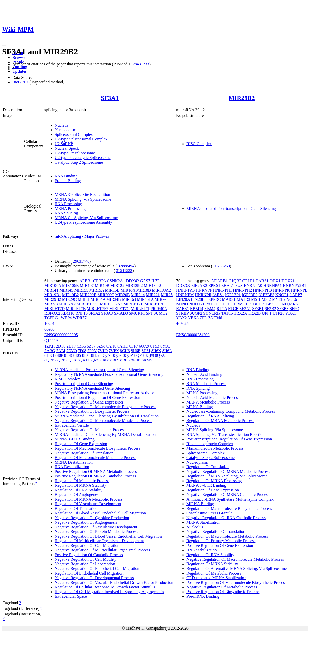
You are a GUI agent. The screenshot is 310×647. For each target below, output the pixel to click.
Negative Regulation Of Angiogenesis (86, 522)
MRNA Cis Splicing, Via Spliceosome (86, 217)
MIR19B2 (70, 295)
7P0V (92, 351)
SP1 (149, 313)
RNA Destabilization (72, 467)
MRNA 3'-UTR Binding (75, 439)
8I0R (68, 355)
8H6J (146, 351)
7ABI (60, 351)
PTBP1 (254, 304)
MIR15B (112, 290)
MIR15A (96, 290)
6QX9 (144, 346)
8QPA (160, 355)
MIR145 (66, 290)
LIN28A (183, 299)
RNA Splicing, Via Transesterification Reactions (226, 434)
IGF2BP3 (266, 295)
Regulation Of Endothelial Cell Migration (89, 573)
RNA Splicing (66, 213)
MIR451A (145, 299)
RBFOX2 (52, 313)
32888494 (126, 266)
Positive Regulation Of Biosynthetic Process (222, 591)
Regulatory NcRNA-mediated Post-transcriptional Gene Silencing (109, 374)
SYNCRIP (211, 313)
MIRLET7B (133, 304)
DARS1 (262, 281)
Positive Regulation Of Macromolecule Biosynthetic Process (236, 582)
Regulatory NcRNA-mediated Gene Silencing (92, 388)
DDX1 (274, 281)
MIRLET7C (155, 304)
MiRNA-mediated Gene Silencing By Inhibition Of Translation (107, 416)
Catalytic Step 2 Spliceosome (79, 162)
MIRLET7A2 (111, 304)
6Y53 (154, 346)
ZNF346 (215, 318)
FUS (238, 285)
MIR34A (98, 299)
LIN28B (197, 299)
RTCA (222, 308)
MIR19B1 (52, 295)
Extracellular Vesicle (72, 425)
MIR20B (122, 295)
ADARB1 (219, 281)
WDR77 (79, 318)
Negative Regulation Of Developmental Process (94, 578)
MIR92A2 (67, 304)
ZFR (203, 318)
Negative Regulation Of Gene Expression (89, 402)
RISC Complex (199, 144)
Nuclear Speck (67, 148)
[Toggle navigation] (4, 45)
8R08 (104, 360)
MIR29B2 (242, 98)
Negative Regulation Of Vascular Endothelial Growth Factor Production (114, 582)
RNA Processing (68, 204)
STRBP (182, 313)
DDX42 (132, 281)
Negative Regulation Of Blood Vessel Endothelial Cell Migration (108, 536)
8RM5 (147, 360)
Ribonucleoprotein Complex (209, 444)
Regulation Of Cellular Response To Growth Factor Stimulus (105, 587)
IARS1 (218, 295)
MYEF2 (278, 299)
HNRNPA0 (253, 285)
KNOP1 (282, 295)
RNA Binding (66, 176)
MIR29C (69, 299)
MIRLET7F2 (97, 308)
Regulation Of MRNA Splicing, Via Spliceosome (226, 476)
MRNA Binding (199, 407)
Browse (18, 57)
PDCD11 (225, 304)
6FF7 (133, 346)
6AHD (122, 346)
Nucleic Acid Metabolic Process (212, 397)
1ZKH (49, 346)
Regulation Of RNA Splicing (210, 416)
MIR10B (102, 285)
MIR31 (84, 299)
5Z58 (101, 346)
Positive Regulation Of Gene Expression (219, 545)
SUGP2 (196, 313)
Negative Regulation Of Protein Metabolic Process (96, 531)
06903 (49, 329)
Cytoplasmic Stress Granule (209, 513)
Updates (19, 71)
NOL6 (291, 299)
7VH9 (103, 351)
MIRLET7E (76, 308)
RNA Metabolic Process (206, 383)
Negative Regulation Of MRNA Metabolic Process (228, 471)
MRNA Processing (70, 208)
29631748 (81, 261)
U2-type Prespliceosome (75, 153)
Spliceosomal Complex (74, 134)
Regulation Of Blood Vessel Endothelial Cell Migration (100, 513)
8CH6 (125, 351)
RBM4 (209, 308)
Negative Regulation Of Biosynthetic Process (92, 411)
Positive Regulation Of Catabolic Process (89, 554)
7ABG (49, 351)
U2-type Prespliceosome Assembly (83, 222)
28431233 (141, 64)
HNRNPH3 (262, 290)
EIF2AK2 (199, 285)
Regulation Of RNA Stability (78, 490)
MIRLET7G (119, 308)
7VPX (114, 351)
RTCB (233, 308)
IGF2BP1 (233, 295)
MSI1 (255, 299)
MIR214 (138, 295)
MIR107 (87, 285)
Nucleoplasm (65, 130)
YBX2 (181, 318)
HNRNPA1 (272, 285)
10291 (49, 323)
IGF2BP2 (249, 295)
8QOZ (128, 355)
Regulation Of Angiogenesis (78, 494)
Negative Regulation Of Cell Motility (85, 559)
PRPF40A (159, 308)
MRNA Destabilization (74, 462)
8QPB (49, 360)
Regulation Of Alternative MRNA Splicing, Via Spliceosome (236, 568)
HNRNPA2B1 (294, 285)
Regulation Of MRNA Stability (80, 485)
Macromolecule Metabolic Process (214, 448)
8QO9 (117, 355)
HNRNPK (281, 290)
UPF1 (266, 313)
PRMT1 (240, 304)
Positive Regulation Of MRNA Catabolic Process (95, 476)
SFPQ (294, 308)
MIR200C (106, 295)
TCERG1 (52, 318)
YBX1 (290, 313)
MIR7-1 (161, 299)
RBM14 (196, 308)
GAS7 (145, 281)
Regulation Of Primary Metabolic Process (220, 541)
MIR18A (127, 290)
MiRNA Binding (200, 504)
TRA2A (240, 313)
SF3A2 (94, 313)
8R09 (114, 360)
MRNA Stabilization (203, 522)
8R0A (125, 360)
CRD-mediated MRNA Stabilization (216, 578)
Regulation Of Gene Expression (81, 444)
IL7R (155, 281)
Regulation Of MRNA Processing (214, 481)
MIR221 (153, 295)
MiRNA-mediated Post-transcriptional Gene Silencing (231, 208)
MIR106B (70, 285)
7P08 (82, 351)
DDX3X (183, 285)
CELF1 (248, 281)
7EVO (71, 351)
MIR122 (117, 285)
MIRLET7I (140, 308)
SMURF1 (137, 313)
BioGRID (20, 82)
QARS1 (293, 304)
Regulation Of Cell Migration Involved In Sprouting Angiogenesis (109, 591)
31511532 (124, 270)
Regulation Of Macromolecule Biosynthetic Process (97, 448)
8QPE (60, 360)
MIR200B (88, 295)
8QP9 (149, 355)
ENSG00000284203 (193, 335)
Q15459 (51, 340)
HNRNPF (204, 290)
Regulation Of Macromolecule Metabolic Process (95, 457)
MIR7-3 (51, 304)
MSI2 (266, 299)
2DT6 (60, 346)
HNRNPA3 (185, 290)
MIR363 (129, 299)
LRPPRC (213, 299)
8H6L (167, 351)
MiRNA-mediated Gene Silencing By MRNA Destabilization (105, 434)
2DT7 (71, 346)
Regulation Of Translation (76, 508)
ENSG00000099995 (61, 335)
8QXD (83, 360)
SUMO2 (160, 313)
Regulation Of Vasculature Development (88, 504)
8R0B (135, 360)
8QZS (94, 360)
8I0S (77, 355)
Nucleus (61, 125)
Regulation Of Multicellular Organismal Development (99, 541)
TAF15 (227, 313)
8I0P (59, 355)
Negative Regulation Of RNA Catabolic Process (226, 517)
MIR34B (113, 299)
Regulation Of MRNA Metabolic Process (89, 499)
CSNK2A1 (116, 281)
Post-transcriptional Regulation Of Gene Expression (97, 397)
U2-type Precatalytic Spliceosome (83, 157)
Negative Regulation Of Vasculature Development (96, 527)
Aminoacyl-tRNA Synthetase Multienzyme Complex (230, 499)
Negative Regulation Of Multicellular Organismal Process (102, 550)
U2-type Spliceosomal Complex (81, 139)
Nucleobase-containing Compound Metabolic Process (230, 411)
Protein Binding (68, 181)
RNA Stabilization (201, 550)
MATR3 (243, 299)
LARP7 (295, 295)
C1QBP (235, 281)
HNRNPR (203, 295)
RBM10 (67, 313)
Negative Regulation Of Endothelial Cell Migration (97, 568)
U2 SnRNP (64, 144)
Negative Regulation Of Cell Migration (87, 545)
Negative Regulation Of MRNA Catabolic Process (227, 494)
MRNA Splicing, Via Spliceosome (83, 199)
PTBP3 (267, 304)
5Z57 (91, 346)
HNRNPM (185, 295)
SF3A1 (110, 98)
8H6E (135, 351)
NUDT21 (196, 304)
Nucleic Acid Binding (204, 374)
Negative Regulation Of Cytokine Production (92, 517)
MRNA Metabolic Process (208, 402)
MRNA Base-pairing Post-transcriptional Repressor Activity (104, 393)
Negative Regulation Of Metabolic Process (90, 430)
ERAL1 (227, 285)
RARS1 (182, 308)
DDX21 (288, 281)
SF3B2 (270, 308)
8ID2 (95, 355)
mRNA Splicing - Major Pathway (82, 236)
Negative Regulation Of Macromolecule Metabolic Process (103, 420)
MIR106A (52, 285)
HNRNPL (299, 290)
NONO (182, 304)
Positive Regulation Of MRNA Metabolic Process (96, 471)
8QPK (71, 360)
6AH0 (111, 346)
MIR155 (81, 290)
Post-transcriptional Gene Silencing (84, 383)
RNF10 (82, 313)
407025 (182, 323)
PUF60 (280, 304)
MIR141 (51, 290)
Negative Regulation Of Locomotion (85, 564)
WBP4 (66, 318)
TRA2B (254, 313)
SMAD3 (121, 313)
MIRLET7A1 (88, 304)
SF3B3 (282, 308)
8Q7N (106, 355)
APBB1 (85, 281)
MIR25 (167, 295)
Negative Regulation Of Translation (84, 453)
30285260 (221, 266)
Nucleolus (194, 527)
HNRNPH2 (242, 290)
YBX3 (193, 318)
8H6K (156, 351)
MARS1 (229, 299)
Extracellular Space (71, 596)
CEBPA (99, 281)
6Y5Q (165, 346)
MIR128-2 (134, 285)
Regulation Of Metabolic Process (82, 481)
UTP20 (278, 313)
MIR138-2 (152, 285)
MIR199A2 (161, 290)
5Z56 (81, 346)
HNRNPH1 (222, 290)
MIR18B (143, 290)
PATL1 (211, 304)
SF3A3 (107, 313)
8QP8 (139, 355)
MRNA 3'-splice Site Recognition (82, 194)
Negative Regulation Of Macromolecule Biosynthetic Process (105, 407)
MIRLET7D (54, 308)
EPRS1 (214, 285)
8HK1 (49, 355)
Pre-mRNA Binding (202, 596)
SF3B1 (258, 308)
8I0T (86, 355)
